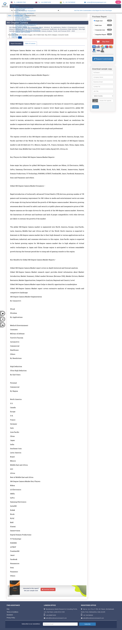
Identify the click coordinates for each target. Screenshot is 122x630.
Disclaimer (10, 615)
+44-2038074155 (44, 2)
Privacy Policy (11, 617)
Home (9, 15)
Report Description (16, 43)
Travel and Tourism (22, 32)
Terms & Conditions (12, 612)
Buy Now (102, 41)
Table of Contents (30, 43)
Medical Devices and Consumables (28, 28)
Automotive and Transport (25, 11)
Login (118, 2)
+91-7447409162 (69, 2)
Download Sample (48, 589)
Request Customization (103, 59)
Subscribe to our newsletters (31, 624)
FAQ (8, 609)
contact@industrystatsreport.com (95, 2)
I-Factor (17, 37)
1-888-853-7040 (20, 2)
